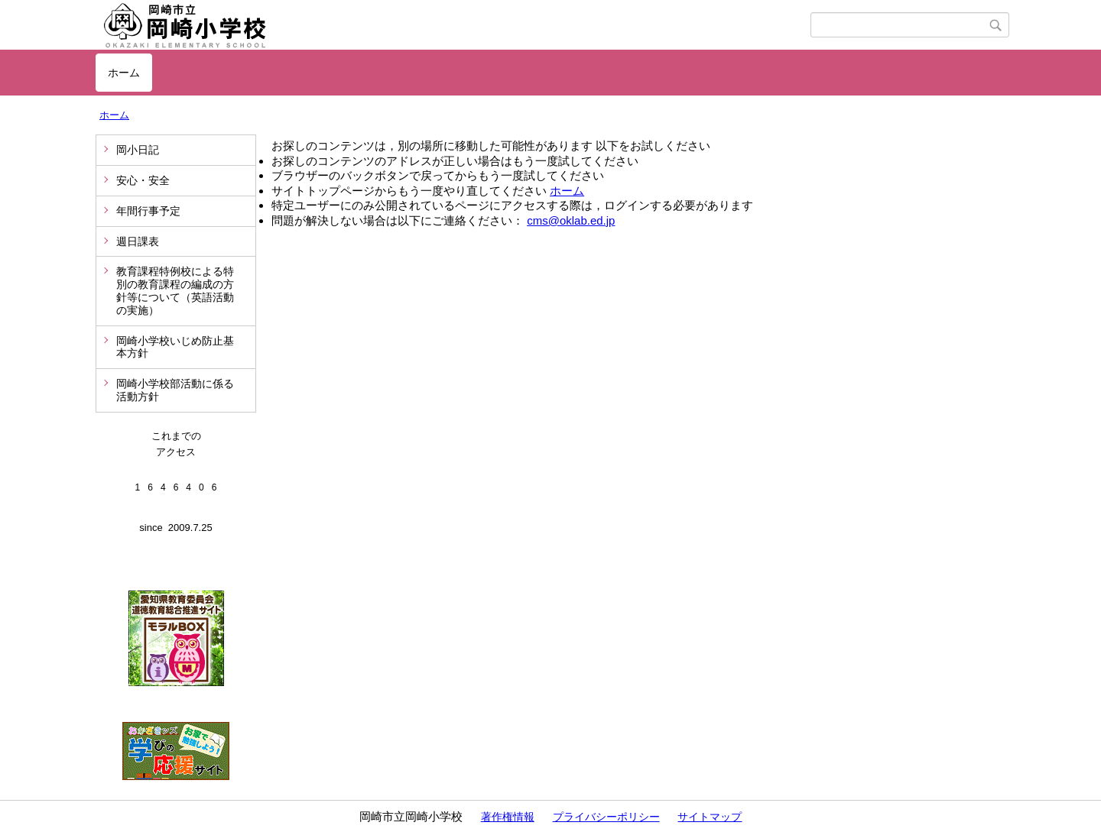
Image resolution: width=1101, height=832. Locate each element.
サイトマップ (709, 817)
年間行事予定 (148, 211)
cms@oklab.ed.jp (571, 220)
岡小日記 (137, 150)
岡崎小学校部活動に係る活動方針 (175, 390)
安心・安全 (143, 180)
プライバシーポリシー (606, 817)
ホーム (124, 72)
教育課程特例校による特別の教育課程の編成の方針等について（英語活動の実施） (175, 290)
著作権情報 (507, 817)
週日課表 (137, 241)
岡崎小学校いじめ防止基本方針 (175, 347)
